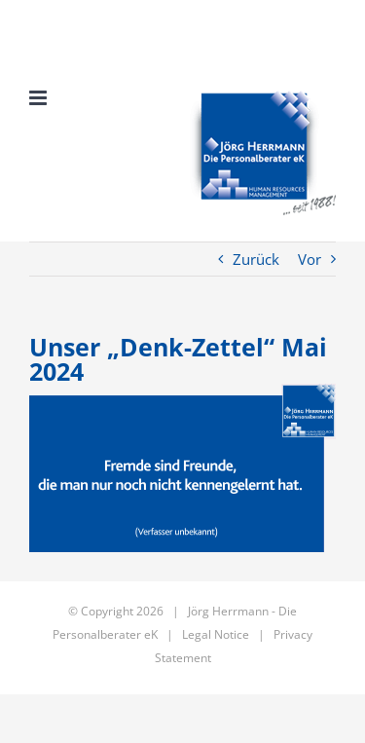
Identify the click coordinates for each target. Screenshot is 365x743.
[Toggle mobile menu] (39, 98)
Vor (309, 259)
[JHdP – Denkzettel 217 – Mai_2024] (182, 468)
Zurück (256, 259)
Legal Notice (215, 634)
